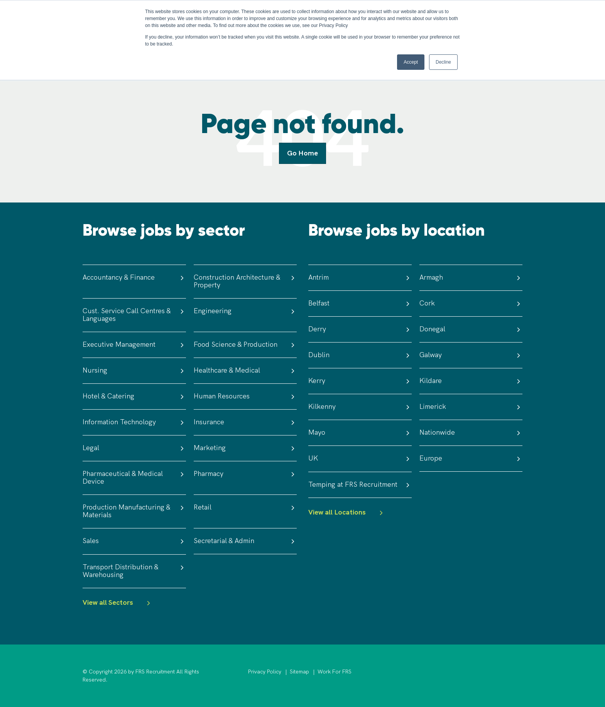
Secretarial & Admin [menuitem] (245, 541)
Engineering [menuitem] (245, 311)
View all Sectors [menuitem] (117, 603)
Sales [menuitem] (134, 541)
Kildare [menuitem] (471, 381)
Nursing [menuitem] (134, 370)
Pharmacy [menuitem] (245, 474)
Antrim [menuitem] (360, 277)
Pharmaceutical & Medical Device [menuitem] (134, 478)
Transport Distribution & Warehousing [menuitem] (134, 571)
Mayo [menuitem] (360, 433)
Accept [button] (411, 62)
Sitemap (299, 671)
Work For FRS (335, 671)
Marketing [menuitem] (245, 448)
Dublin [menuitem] (360, 355)
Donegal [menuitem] (471, 329)
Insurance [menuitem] (245, 422)
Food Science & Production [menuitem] (245, 345)
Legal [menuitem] (134, 448)
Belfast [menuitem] (360, 303)
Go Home (302, 153)
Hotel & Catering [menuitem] (134, 396)
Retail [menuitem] (245, 507)
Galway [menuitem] (471, 355)
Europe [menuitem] (471, 458)
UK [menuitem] (360, 458)
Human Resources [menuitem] (245, 396)
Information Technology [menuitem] (134, 422)
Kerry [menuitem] (360, 381)
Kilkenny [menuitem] (360, 407)
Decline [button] (443, 62)
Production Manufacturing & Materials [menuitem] (134, 511)
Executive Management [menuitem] (134, 345)
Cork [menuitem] (471, 303)
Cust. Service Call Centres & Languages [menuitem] (134, 315)
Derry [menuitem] (360, 329)
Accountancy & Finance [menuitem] (134, 277)
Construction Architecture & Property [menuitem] (245, 281)
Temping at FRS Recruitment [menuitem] (360, 485)
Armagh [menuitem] (471, 277)
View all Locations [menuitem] (346, 512)
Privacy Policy (264, 671)
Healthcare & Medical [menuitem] (245, 370)
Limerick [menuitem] (471, 407)
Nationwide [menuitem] (471, 433)
